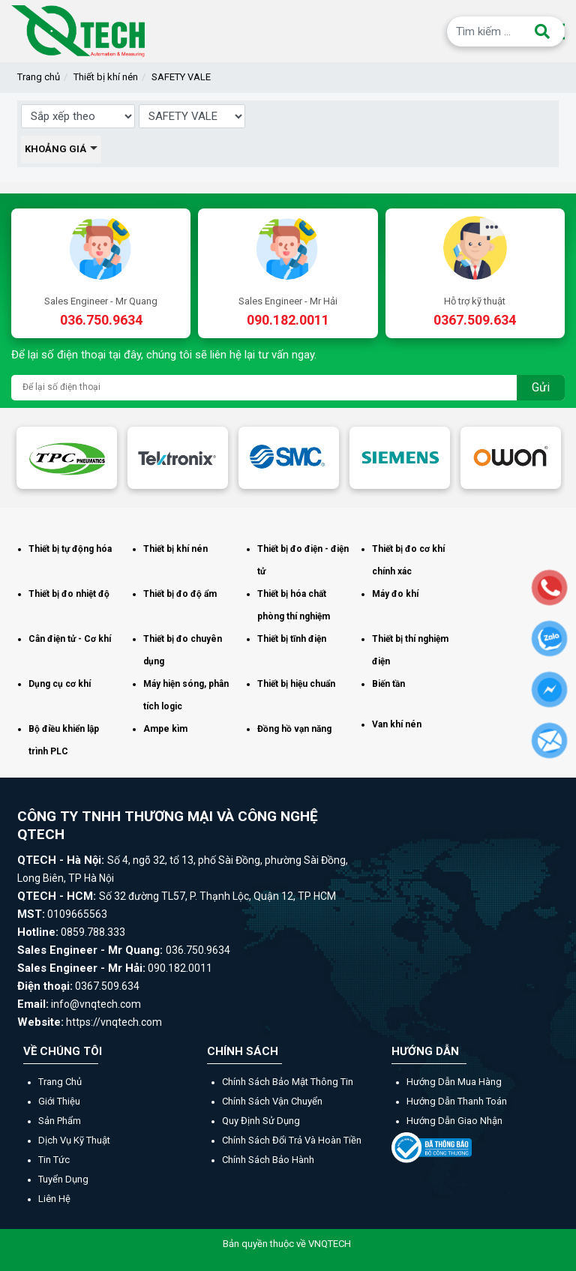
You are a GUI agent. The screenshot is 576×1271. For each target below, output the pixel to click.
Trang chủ (38, 76)
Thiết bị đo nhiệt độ (69, 594)
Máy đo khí (395, 594)
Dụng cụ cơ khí (59, 684)
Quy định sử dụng (261, 1120)
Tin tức (54, 1159)
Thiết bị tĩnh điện (291, 639)
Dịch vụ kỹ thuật (74, 1140)
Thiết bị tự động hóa (70, 549)
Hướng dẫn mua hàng (454, 1081)
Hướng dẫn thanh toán (456, 1101)
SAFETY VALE (181, 76)
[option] (66, 457)
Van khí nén (397, 724)
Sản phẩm (59, 1120)
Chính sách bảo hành (268, 1159)
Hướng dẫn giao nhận (454, 1120)
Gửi (541, 387)
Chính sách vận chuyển (272, 1101)
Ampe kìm (165, 729)
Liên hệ (54, 1198)
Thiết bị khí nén (106, 76)
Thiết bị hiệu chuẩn (296, 684)
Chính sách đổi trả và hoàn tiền (292, 1140)
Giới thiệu (59, 1101)
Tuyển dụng (63, 1179)
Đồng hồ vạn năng (294, 729)
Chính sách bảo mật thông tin (287, 1081)
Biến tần (388, 684)
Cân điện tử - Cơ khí (69, 639)
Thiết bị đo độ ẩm (180, 594)
